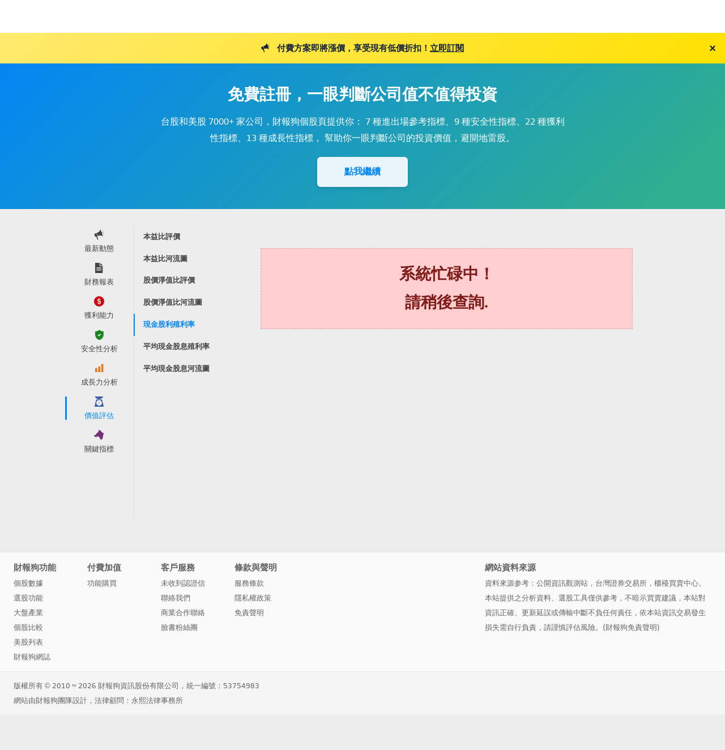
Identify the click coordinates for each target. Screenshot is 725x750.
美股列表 (28, 642)
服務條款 (249, 583)
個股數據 (28, 583)
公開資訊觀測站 (562, 583)
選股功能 (28, 598)
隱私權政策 (252, 598)
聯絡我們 (175, 598)
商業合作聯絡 (183, 612)
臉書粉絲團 (179, 627)
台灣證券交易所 (621, 583)
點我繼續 (362, 171)
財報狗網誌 (32, 657)
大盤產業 (28, 612)
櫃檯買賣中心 (676, 583)
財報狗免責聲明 (631, 627)
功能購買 (102, 583)
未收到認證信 (183, 583)
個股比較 (28, 627)
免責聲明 (249, 612)
